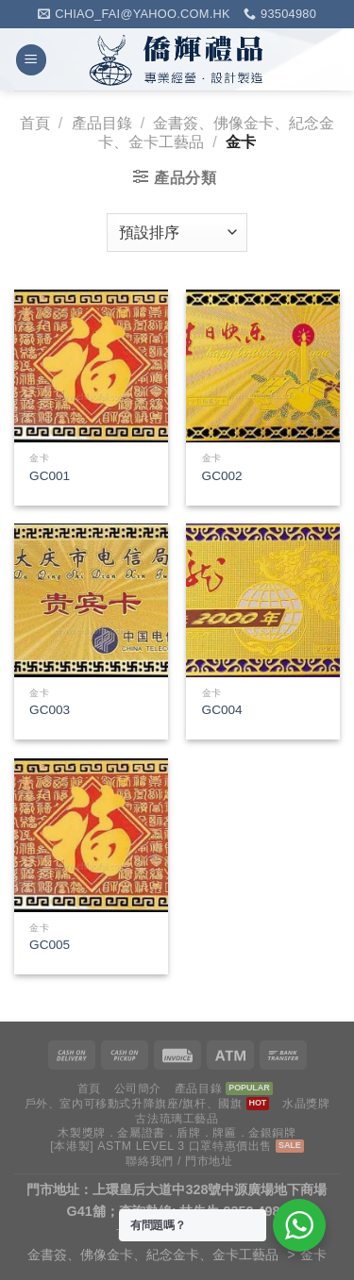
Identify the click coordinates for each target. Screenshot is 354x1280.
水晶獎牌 (305, 1103)
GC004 (222, 710)
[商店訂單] (176, 232)
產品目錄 (102, 123)
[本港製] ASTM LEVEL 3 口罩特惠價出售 (161, 1146)
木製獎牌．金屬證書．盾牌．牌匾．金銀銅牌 (176, 1132)
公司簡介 (137, 1088)
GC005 (49, 945)
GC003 (49, 710)
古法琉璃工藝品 (176, 1118)
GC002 (222, 476)
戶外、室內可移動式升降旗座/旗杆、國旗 (134, 1103)
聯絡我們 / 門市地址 (179, 1161)
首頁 (35, 123)
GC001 (49, 476)
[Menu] (31, 59)
